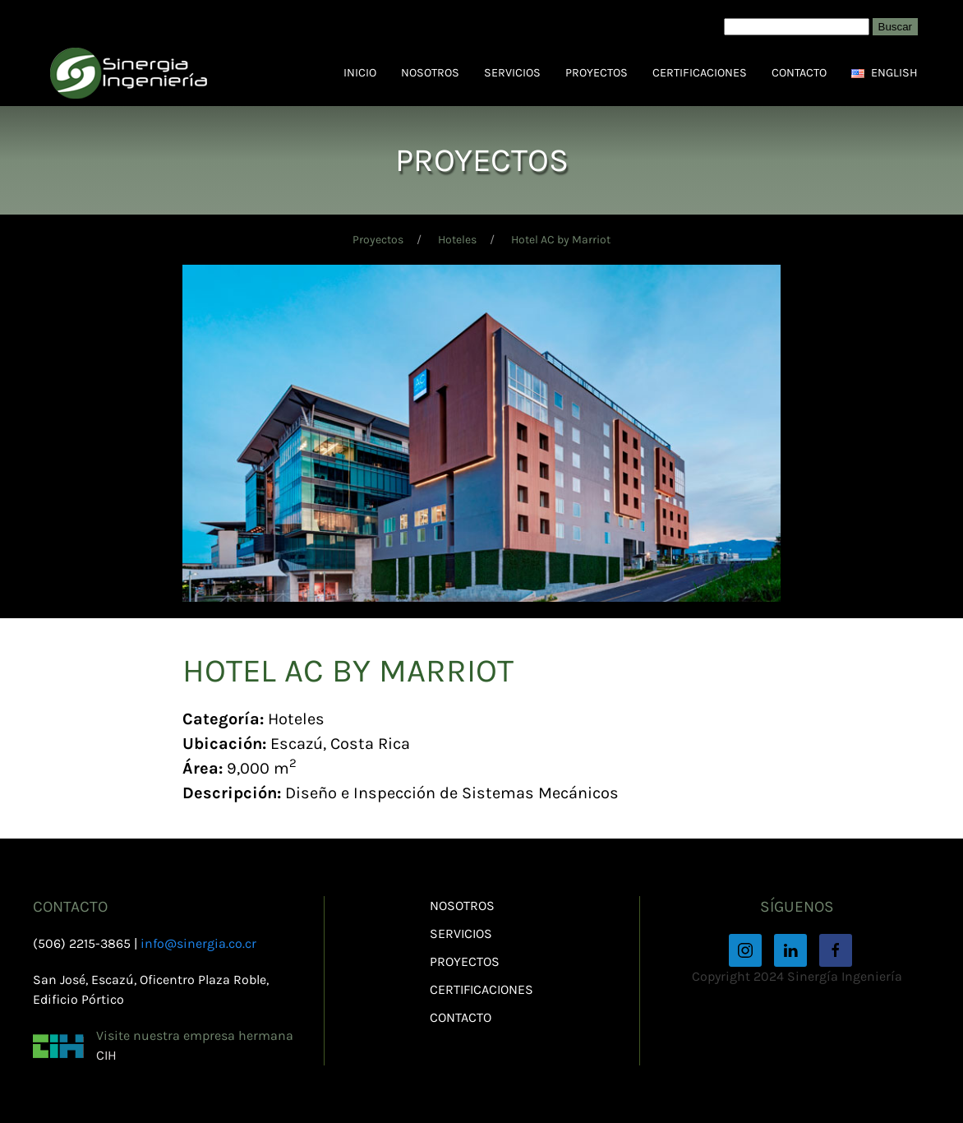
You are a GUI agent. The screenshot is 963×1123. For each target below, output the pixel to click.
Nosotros (430, 73)
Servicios (512, 73)
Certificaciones (699, 73)
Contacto (799, 73)
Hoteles (457, 240)
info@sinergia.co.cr (198, 943)
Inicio (359, 73)
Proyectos (596, 73)
